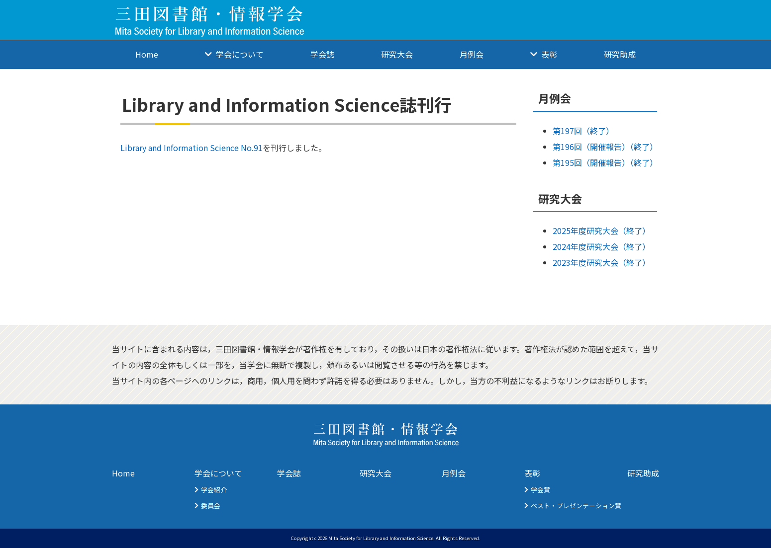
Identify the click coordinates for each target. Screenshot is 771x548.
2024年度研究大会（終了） (601, 246)
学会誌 (322, 54)
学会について (240, 54)
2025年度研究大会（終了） (601, 230)
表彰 (549, 54)
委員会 (210, 505)
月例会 (471, 54)
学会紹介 (214, 489)
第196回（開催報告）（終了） (605, 147)
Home (146, 54)
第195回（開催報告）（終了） (605, 162)
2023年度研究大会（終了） (601, 262)
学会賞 (540, 489)
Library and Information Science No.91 (191, 148)
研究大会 (397, 54)
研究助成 (620, 54)
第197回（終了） (583, 131)
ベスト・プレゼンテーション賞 (576, 505)
